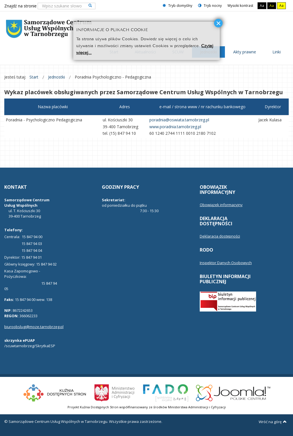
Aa (262, 5)
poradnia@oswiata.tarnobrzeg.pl (179, 119)
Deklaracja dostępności (220, 236)
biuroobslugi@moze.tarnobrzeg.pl (34, 326)
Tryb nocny (210, 5)
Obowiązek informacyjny (221, 204)
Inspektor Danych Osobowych (226, 262)
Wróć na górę (273, 422)
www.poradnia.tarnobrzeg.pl (175, 126)
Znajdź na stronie (20, 6)
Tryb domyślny (177, 5)
